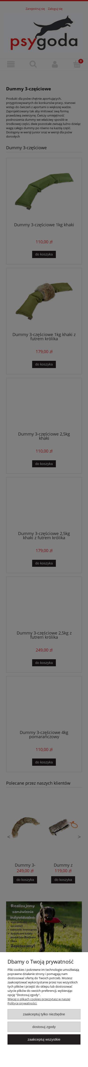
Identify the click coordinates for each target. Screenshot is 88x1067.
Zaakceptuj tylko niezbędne (44, 1014)
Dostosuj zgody (44, 1027)
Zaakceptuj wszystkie (44, 1039)
